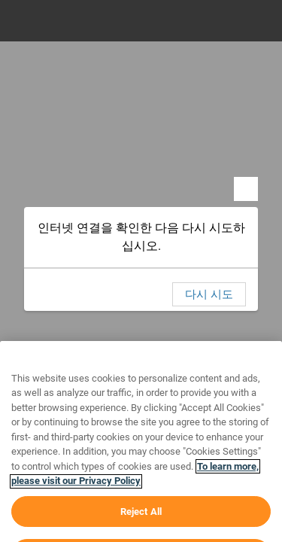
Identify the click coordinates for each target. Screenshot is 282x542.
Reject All (141, 525)
